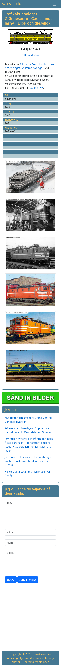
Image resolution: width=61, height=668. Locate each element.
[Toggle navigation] (54, 4)
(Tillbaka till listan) (30, 54)
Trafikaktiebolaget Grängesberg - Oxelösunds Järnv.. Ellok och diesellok (28, 18)
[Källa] (30, 532)
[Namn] (30, 542)
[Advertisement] (30, 617)
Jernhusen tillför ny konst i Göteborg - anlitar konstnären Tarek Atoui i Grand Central (28, 461)
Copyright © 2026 (20, 654)
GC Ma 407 (36, 87)
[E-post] (30, 553)
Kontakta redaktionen (36, 662)
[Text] (30, 512)
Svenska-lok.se (13, 3)
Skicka (10, 579)
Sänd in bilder (27, 579)
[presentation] (29, 566)
